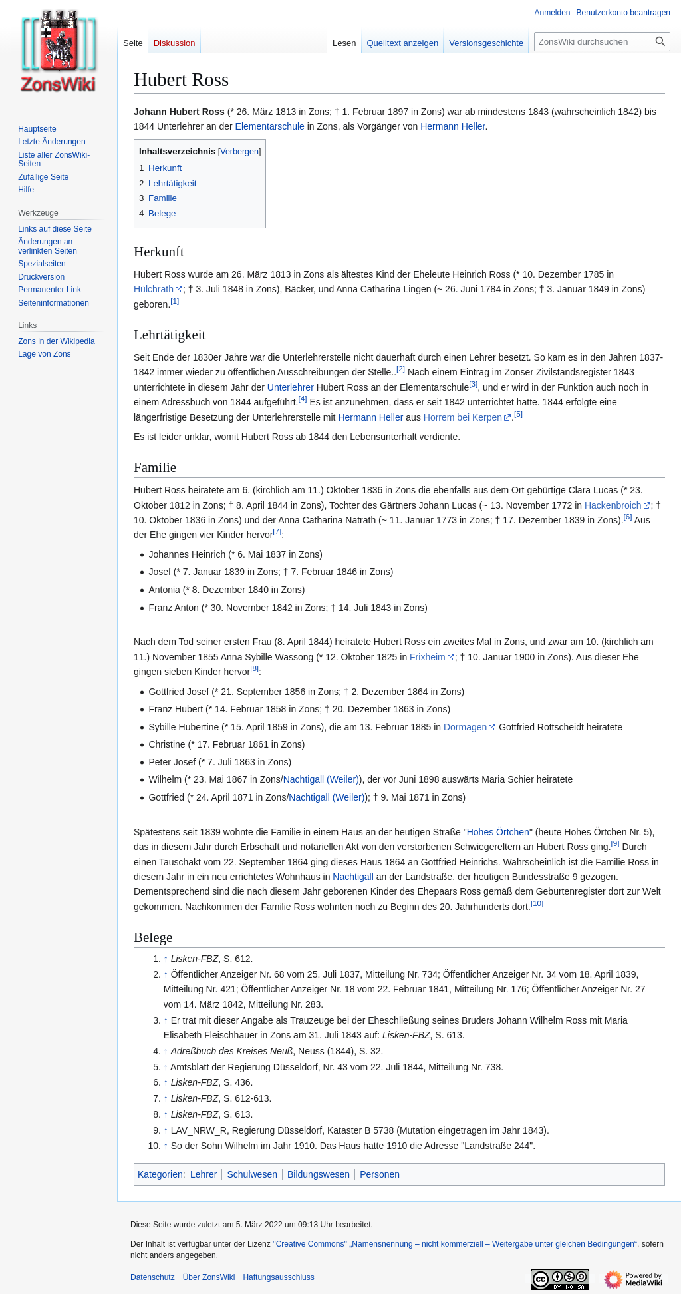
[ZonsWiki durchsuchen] (602, 41)
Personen (380, 1174)
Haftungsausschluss (278, 1277)
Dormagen (465, 727)
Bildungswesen (318, 1174)
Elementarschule (270, 126)
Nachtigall (353, 876)
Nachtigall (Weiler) (321, 779)
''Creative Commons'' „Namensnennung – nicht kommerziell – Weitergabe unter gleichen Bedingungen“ (455, 1244)
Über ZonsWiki (209, 1277)
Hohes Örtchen (498, 832)
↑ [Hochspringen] (166, 958)
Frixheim (428, 657)
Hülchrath (154, 289)
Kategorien (160, 1174)
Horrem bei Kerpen (463, 417)
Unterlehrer (290, 387)
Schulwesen (252, 1174)
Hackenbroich (613, 505)
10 (537, 903)
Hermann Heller (452, 126)
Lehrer (203, 1174)
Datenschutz (152, 1277)
